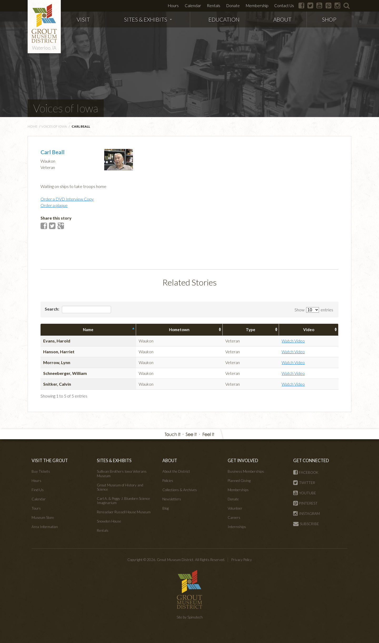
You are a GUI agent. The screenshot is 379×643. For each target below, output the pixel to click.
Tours (36, 508)
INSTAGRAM (306, 513)
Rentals (213, 5)
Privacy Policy (241, 560)
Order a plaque (54, 205)
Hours (173, 5)
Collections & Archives (179, 490)
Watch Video (293, 340)
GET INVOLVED (243, 460)
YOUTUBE (304, 493)
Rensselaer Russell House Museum (124, 512)
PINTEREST (305, 503)
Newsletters (171, 499)
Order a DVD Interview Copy (67, 198)
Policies (167, 480)
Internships (237, 527)
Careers (234, 517)
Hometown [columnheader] (179, 329)
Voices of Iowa (65, 108)
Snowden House (109, 521)
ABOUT (282, 19)
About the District (176, 471)
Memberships (238, 490)
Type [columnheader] (250, 329)
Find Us (38, 490)
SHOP (329, 19)
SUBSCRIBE (306, 524)
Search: (78, 309)
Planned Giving (239, 480)
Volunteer (235, 508)
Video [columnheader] (308, 329)
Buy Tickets (41, 471)
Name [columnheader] (88, 329)
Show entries (314, 309)
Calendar (193, 5)
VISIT (83, 19)
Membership (257, 5)
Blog (165, 508)
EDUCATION (224, 19)
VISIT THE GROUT (50, 460)
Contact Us (284, 5)
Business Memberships (246, 471)
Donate (233, 5)
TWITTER (304, 483)
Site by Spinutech (190, 617)
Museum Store (43, 517)
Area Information (45, 527)
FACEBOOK (305, 472)
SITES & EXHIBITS (148, 19)
